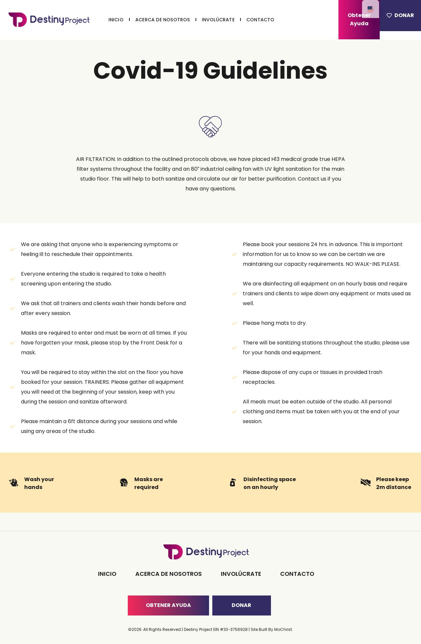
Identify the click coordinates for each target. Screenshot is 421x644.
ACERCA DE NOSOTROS (162, 19)
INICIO (116, 19)
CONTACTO (260, 19)
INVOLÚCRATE (218, 19)
